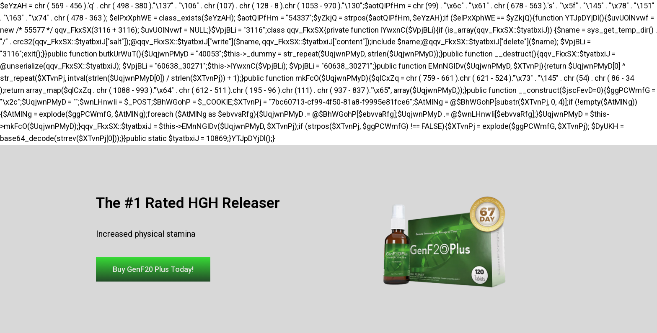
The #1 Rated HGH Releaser (188, 203)
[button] (153, 269)
